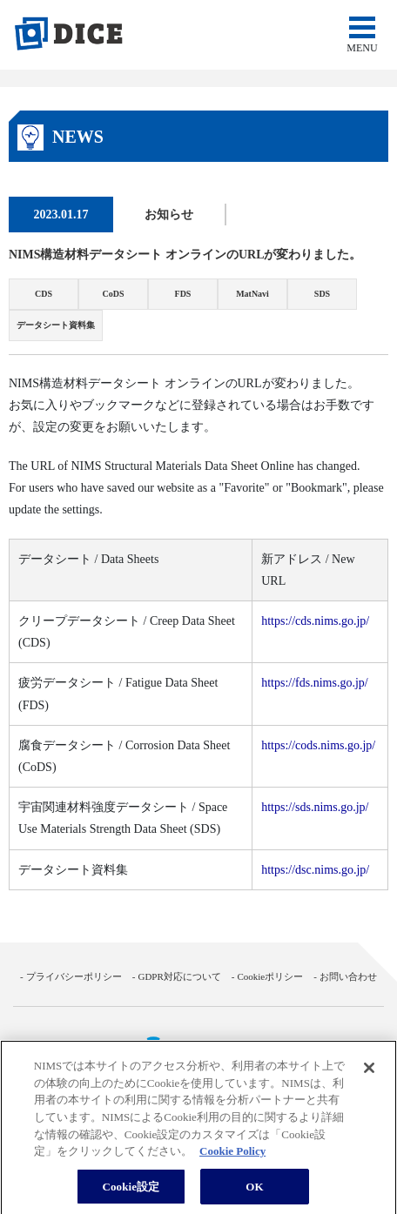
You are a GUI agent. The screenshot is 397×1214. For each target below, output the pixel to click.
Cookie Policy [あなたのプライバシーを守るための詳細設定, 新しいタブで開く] (232, 1155)
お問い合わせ (348, 976)
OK (254, 1190)
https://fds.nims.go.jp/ (314, 682)
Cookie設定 (130, 1190)
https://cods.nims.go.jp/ (318, 745)
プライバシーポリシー (74, 976)
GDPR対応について (179, 976)
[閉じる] (369, 1073)
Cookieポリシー (270, 976)
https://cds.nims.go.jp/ (315, 620)
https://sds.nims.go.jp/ (314, 807)
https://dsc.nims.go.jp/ (315, 869)
